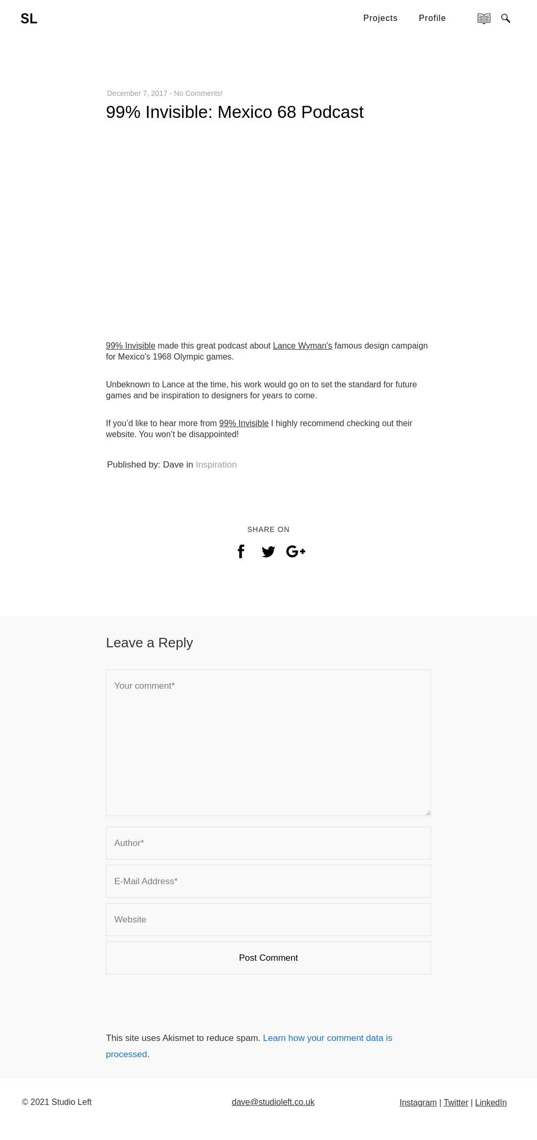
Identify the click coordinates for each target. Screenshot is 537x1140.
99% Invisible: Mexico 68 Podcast (235, 112)
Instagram (418, 1102)
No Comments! (198, 93)
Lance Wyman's (302, 345)
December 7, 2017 (137, 93)
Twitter (456, 1102)
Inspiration (216, 465)
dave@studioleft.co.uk (273, 1102)
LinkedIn (491, 1102)
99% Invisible (130, 345)
